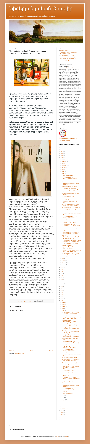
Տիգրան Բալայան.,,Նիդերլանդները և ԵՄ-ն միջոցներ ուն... (70, 237)
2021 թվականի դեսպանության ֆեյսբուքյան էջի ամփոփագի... (71, 233)
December (64, 159)
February (64, 262)
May (63, 173)
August (63, 167)
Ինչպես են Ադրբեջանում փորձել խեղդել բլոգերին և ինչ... (71, 208)
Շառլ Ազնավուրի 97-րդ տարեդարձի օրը (68, 197)
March (63, 260)
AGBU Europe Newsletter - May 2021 (70, 211)
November (64, 161)
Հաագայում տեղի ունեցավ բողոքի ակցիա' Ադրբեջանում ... (71, 190)
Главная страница (64, 50)
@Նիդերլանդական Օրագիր (69, 138)
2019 (62, 269)
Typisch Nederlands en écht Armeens (69, 186)
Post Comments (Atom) (20, 353)
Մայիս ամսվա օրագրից (68, 175)
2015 (62, 277)
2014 (62, 279)
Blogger (66, 436)
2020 (62, 267)
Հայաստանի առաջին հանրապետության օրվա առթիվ (69, 179)
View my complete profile (64, 140)
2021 (62, 157)
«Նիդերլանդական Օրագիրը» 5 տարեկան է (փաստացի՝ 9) (69, 57)
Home (31, 350)
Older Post (51, 350)
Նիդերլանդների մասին (67, 55)
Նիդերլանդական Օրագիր (41, 8)
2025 (62, 149)
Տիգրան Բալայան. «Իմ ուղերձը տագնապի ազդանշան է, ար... (71, 205)
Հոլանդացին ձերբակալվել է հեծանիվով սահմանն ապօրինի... (70, 218)
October (64, 163)
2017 (62, 273)
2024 (62, 151)
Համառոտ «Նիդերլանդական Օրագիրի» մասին (68, 53)
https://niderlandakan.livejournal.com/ (67, 68)
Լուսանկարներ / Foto (66, 60)
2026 (62, 147)
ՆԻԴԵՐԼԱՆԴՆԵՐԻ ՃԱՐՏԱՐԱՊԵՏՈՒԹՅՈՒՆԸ (69, 221)
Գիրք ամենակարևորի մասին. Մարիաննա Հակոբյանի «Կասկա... (70, 255)
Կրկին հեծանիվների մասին (70, 243)
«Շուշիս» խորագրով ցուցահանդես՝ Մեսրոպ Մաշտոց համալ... (69, 247)
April (63, 258)
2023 (62, 153)
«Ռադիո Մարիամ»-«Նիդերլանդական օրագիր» (70, 183)
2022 (62, 155)
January (63, 264)
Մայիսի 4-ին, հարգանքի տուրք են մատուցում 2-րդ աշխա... (71, 251)
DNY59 (57, 436)
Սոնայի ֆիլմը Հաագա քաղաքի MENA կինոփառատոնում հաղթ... (71, 201)
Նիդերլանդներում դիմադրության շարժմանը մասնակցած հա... (71, 241)
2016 (62, 275)
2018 (62, 271)
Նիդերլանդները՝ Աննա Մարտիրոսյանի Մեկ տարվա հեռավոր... (71, 226)
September (64, 165)
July (63, 169)
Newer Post (11, 350)
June (63, 171)
